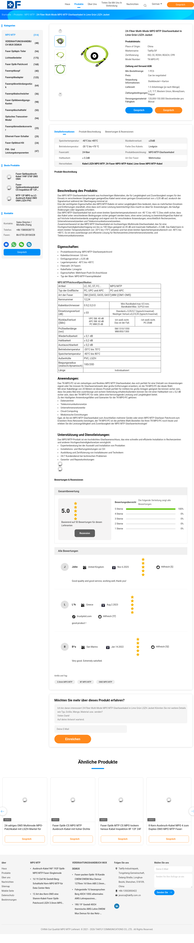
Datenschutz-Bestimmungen (9, 897)
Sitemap (6, 886)
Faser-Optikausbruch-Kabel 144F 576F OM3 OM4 (27, 176)
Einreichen (72, 739)
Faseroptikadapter (22, 77)
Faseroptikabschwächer (22, 93)
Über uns (6, 877)
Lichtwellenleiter (22, 57)
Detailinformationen (64, 131)
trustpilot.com (84, 616)
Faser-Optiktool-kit (22, 143)
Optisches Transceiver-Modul (22, 118)
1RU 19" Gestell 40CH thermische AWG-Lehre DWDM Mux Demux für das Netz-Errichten (90, 909)
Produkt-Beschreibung (90, 131)
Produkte (6, 873)
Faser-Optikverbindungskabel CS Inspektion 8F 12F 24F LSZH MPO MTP (27, 187)
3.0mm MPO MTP (64, 682)
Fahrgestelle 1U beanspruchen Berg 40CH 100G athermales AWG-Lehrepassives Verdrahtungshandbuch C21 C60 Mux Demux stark (91, 894)
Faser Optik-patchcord (22, 64)
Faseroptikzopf (22, 71)
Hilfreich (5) (167, 567)
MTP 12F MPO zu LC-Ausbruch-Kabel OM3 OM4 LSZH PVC (26, 198)
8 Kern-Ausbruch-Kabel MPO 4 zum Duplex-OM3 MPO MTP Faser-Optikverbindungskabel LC (169, 829)
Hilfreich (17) (109, 616)
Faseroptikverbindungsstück (22, 85)
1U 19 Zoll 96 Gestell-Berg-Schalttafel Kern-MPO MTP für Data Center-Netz (48, 883)
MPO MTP (22, 35)
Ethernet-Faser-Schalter (22, 136)
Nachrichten (8, 882)
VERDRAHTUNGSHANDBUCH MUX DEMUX (22, 43)
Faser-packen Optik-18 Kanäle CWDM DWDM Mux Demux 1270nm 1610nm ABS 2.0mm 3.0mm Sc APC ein (90, 879)
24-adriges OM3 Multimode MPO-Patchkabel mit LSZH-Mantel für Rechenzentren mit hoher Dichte (23, 829)
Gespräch (180, 4)
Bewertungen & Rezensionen (119, 131)
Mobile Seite (8, 891)
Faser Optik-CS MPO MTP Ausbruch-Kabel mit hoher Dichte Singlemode (71, 829)
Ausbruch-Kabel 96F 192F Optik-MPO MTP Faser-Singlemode (49, 870)
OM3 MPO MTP (105, 682)
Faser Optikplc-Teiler (22, 51)
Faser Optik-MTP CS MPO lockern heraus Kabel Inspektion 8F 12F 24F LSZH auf (120, 829)
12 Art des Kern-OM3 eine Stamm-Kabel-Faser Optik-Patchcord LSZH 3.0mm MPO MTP (47, 899)
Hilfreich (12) (162, 646)
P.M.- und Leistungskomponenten (22, 151)
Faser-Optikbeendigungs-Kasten (22, 102)
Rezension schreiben (85, 534)
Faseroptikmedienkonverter (22, 128)
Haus (4, 868)
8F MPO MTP (85, 682)
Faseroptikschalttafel (22, 110)
